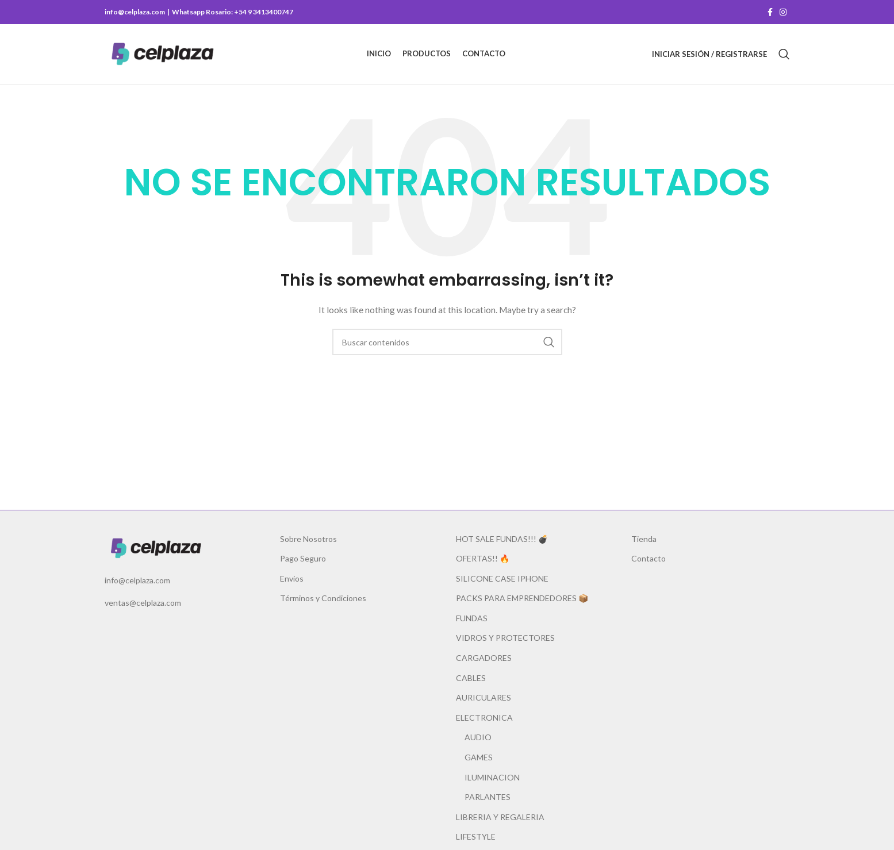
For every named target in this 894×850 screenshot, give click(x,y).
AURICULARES (483, 697)
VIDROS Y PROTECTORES (505, 638)
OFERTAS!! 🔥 (482, 558)
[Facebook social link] (770, 12)
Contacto (648, 558)
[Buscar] (784, 54)
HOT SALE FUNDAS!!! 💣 (502, 539)
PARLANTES (488, 797)
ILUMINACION (492, 777)
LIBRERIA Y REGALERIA (500, 817)
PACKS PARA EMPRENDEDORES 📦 (522, 598)
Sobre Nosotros (308, 539)
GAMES (479, 757)
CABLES (471, 678)
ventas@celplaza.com (143, 602)
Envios (292, 578)
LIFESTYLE (476, 836)
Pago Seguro (303, 558)
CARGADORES (484, 658)
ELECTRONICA (484, 717)
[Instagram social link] (783, 12)
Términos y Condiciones (323, 598)
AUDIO (478, 737)
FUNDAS (472, 618)
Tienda (644, 539)
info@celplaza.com (137, 580)
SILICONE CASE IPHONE (502, 578)
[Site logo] (162, 53)
